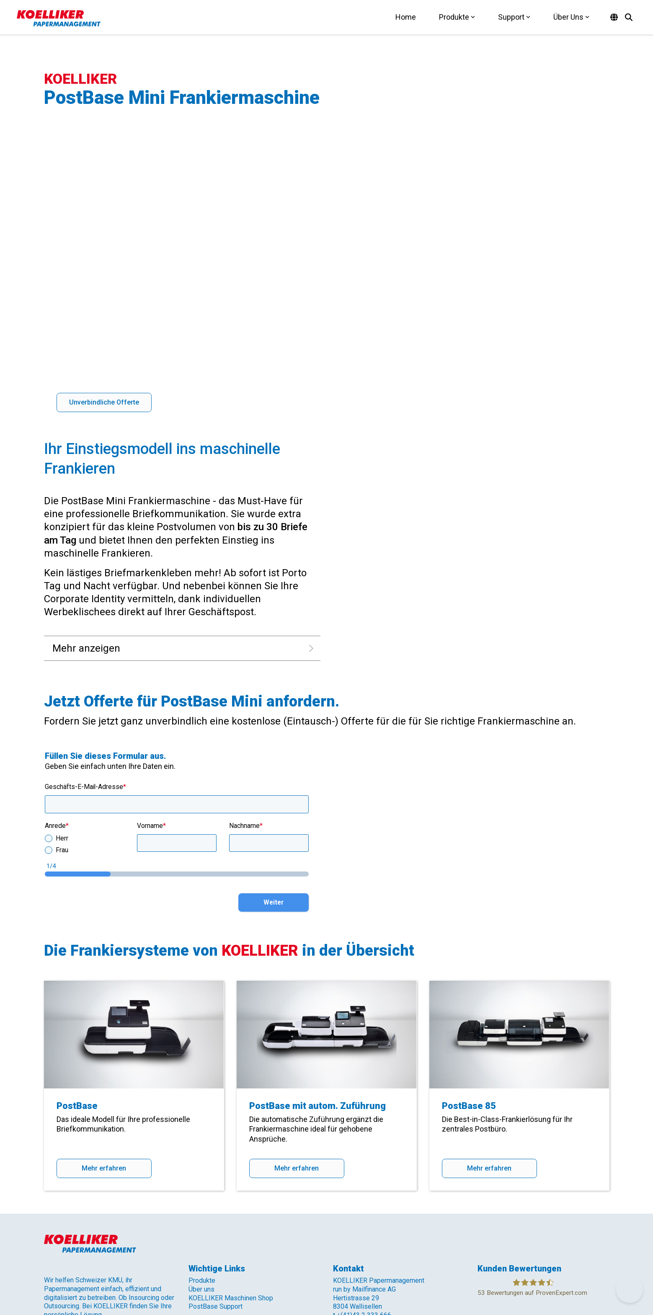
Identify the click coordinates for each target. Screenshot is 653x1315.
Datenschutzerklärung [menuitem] (80, 1260)
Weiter (273, 791)
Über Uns (571, 17)
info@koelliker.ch (358, 1213)
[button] (546, 1250)
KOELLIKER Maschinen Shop (230, 1187)
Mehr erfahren (104, 1057)
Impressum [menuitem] (157, 1260)
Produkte (457, 17)
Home (405, 17)
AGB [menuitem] (127, 1260)
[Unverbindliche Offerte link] (104, 291)
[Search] (628, 17)
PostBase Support (215, 1195)
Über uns (201, 1178)
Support (514, 17)
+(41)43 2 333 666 (364, 1204)
